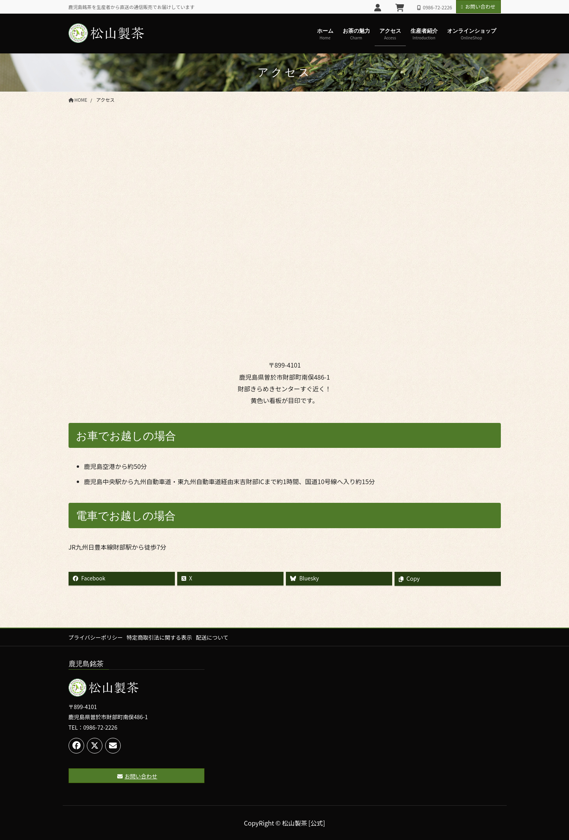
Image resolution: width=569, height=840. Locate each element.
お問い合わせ (478, 6)
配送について (216, 637)
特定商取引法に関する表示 (161, 637)
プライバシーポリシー (96, 637)
